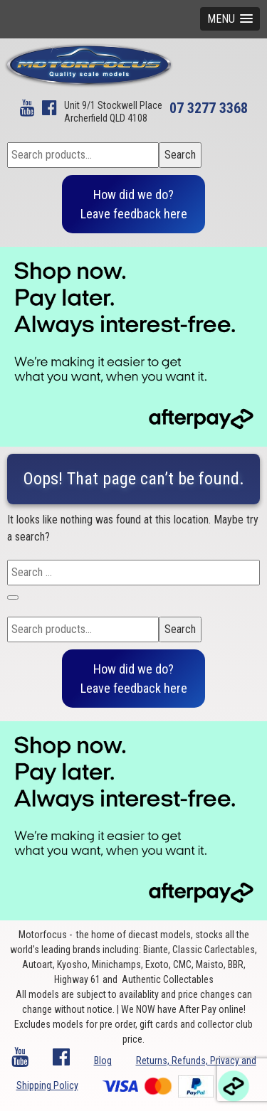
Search (180, 154)
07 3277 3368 (208, 108)
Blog (103, 1060)
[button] (230, 19)
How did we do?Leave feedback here (133, 204)
